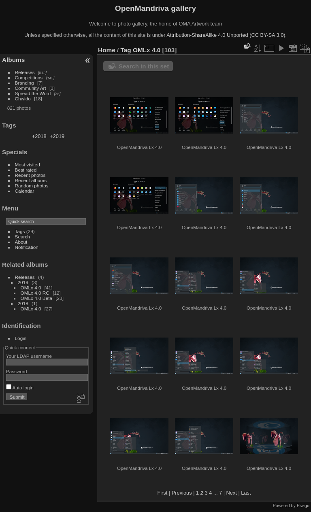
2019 (23, 282)
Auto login (20, 387)
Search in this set (144, 66)
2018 (23, 303)
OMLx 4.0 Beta (36, 298)
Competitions (29, 77)
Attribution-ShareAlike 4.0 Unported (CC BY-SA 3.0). (226, 35)
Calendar (24, 190)
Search (22, 236)
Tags (20, 231)
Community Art (30, 88)
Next (231, 493)
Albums (13, 59)
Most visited (27, 164)
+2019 (57, 136)
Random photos (32, 185)
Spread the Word (33, 93)
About (21, 241)
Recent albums (31, 180)
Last (246, 493)
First (162, 493)
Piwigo (303, 505)
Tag (126, 50)
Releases (25, 72)
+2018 (39, 136)
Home (106, 50)
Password (16, 371)
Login (21, 338)
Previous (182, 493)
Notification (26, 247)
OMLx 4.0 (31, 287)
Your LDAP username (29, 356)
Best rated (26, 169)
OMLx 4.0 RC (35, 292)
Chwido (23, 98)
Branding (24, 82)
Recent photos (30, 175)
